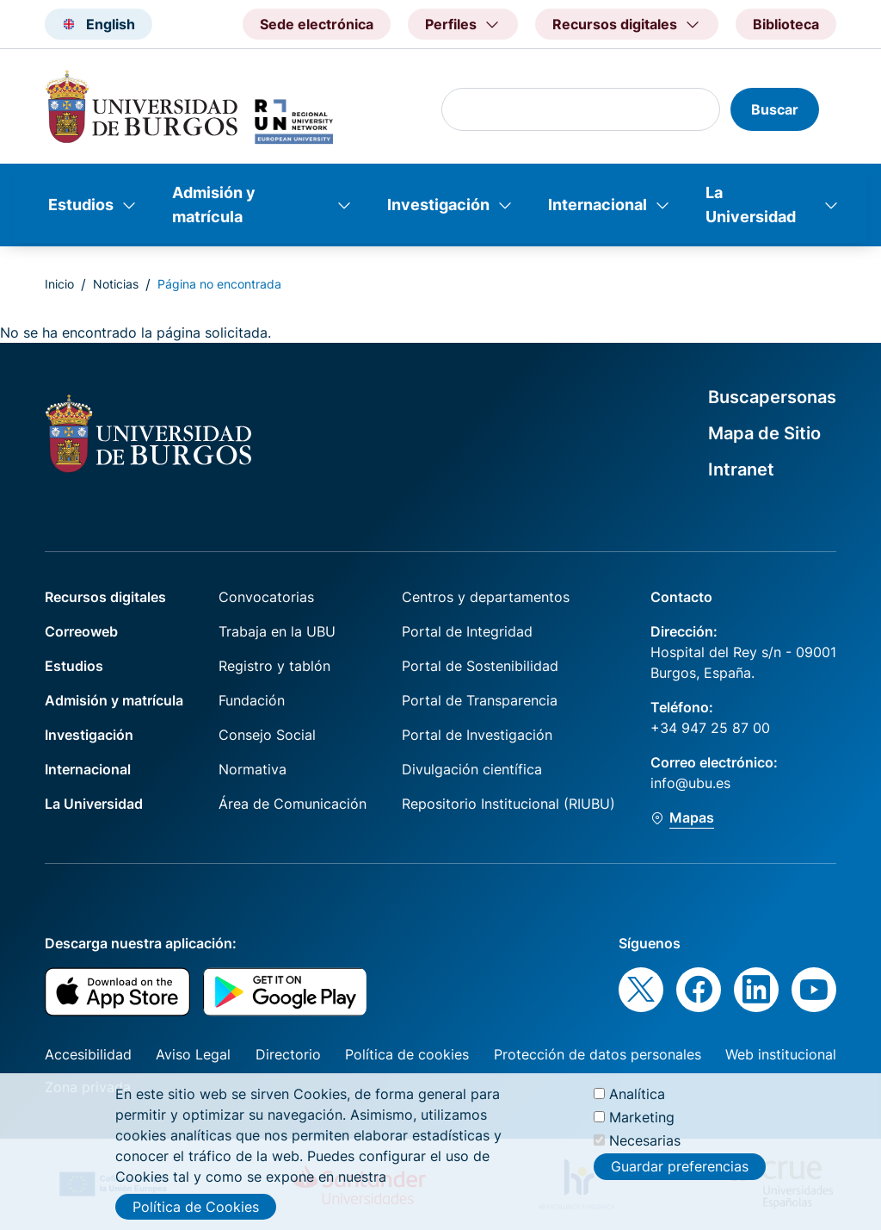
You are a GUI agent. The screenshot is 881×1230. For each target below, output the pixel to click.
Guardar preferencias (680, 1174)
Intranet (741, 469)
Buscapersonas (772, 397)
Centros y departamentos (486, 597)
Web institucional (780, 1054)
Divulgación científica (472, 769)
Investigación (438, 205)
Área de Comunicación (293, 803)
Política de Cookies (195, 1213)
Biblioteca (786, 24)
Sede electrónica (316, 24)
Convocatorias (266, 597)
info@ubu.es (690, 783)
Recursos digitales (105, 597)
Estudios (81, 205)
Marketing (642, 1124)
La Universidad (750, 204)
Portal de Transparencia (480, 700)
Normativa (252, 769)
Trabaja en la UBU (277, 631)
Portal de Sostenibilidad (480, 665)
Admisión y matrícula (214, 204)
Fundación (252, 700)
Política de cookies (407, 1054)
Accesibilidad (88, 1054)
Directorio (288, 1054)
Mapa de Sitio (764, 433)
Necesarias (645, 1148)
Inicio (59, 283)
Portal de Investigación (477, 734)
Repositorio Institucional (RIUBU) (508, 803)
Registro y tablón (274, 665)
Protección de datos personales (597, 1054)
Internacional (597, 205)
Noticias (116, 283)
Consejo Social (267, 734)
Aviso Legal (193, 1054)
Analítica (637, 1100)
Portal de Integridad (467, 631)
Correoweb (81, 631)
